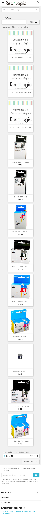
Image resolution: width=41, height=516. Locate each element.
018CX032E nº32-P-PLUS (20, 267)
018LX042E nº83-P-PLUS (20, 441)
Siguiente (34, 456)
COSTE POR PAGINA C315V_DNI (20, 57)
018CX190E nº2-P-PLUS (20, 336)
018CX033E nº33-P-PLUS (20, 301)
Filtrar (33, 22)
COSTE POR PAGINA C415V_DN (20, 127)
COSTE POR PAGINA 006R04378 (20, 92)
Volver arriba (30, 461)
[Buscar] (20, 9)
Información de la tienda (13, 508)
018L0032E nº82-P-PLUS (20, 406)
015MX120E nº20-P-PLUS (20, 232)
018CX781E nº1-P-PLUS (20, 371)
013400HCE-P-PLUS (20, 197)
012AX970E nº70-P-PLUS (20, 162)
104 (12, 456)
